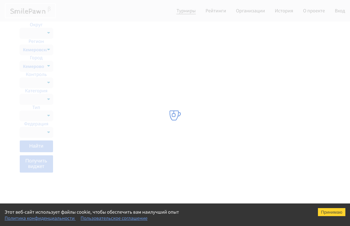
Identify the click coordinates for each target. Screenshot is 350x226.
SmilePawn (30, 11)
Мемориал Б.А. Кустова (99, 107)
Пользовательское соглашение (113, 218)
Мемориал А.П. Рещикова (101, 70)
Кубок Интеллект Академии (103, 144)
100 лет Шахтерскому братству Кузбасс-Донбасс (122, 95)
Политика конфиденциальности (40, 218)
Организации (250, 11)
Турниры (186, 11)
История (284, 11)
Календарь (282, 29)
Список (313, 29)
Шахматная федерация (195, 58)
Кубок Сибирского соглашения (106, 157)
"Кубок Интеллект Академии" (105, 83)
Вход (340, 11)
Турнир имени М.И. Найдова (103, 58)
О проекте (314, 11)
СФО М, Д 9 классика (96, 132)
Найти (36, 146)
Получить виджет (36, 163)
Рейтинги (216, 11)
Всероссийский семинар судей (106, 194)
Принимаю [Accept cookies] (331, 212)
